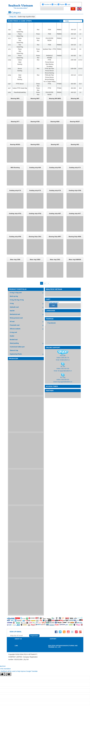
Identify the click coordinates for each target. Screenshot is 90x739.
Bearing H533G (15, 145)
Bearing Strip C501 (35, 239)
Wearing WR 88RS (55, 98)
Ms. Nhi (63, 370)
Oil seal (27, 325)
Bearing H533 (35, 145)
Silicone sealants (27, 332)
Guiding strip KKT (75, 216)
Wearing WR (75, 98)
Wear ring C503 (55, 263)
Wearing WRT (35, 98)
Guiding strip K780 (75, 192)
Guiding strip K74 (15, 192)
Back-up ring (14, 300)
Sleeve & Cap (14, 354)
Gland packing (27, 347)
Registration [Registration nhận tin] (34, 639)
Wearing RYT (15, 122)
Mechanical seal (27, 318)
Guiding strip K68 (35, 169)
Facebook (51, 327)
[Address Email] (19, 639)
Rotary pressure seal (16, 321)
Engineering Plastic (27, 358)
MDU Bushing (15, 169)
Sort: (61, 21)
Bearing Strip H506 (75, 239)
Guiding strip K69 (55, 169)
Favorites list (47, 4)
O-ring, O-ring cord (27, 296)
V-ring (27, 307)
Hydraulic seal (27, 311)
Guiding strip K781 (15, 216)
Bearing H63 (75, 145)
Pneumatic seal (27, 329)
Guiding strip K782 (35, 216)
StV (27, 663)
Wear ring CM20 (35, 263)
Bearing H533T (75, 122)
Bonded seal (14, 343)
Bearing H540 (55, 122)
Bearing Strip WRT (55, 239)
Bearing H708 (35, 122)
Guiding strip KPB (15, 239)
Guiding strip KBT (55, 216)
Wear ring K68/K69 (75, 263)
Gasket (12, 339)
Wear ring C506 (15, 263)
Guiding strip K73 (75, 169)
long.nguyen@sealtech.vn (64, 385)
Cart (55, 4)
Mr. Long (62, 381)
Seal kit (27, 314)
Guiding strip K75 (35, 192)
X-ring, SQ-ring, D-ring (17, 303)
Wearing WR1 (15, 98)
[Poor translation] (7, 678)
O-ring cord (13, 336)
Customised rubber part (17, 350)
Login (68, 4)
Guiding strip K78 (55, 192)
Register (62, 4)
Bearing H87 (55, 145)
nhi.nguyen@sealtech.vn (65, 374)
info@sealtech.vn (65, 363)
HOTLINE (63, 359)
